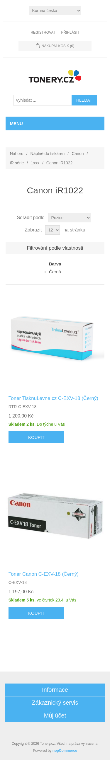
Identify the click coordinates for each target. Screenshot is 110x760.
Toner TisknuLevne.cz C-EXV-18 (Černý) (53, 398)
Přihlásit (70, 32)
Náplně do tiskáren (48, 153)
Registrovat (43, 32)
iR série (17, 163)
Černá (55, 271)
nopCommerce (65, 751)
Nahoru (16, 153)
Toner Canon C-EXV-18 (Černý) (44, 574)
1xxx (35, 163)
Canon (78, 153)
